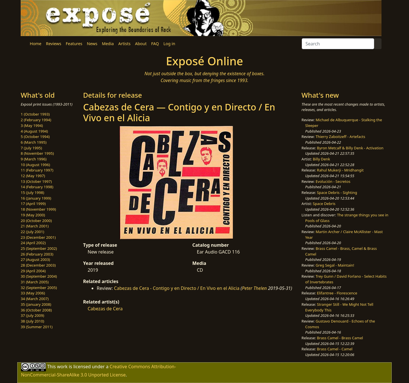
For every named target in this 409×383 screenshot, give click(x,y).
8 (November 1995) (37, 153)
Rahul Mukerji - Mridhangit (340, 170)
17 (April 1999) (33, 203)
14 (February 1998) (37, 186)
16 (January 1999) (36, 198)
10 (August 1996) (35, 164)
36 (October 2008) (36, 310)
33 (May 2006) (33, 293)
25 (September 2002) (39, 248)
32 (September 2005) (39, 287)
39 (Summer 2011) (36, 326)
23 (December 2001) (38, 237)
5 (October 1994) (35, 136)
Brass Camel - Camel (334, 348)
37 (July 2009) (32, 315)
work (62, 366)
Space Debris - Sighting (337, 192)
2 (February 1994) (36, 119)
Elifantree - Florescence (337, 293)
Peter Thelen (254, 288)
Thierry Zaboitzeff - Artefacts (340, 136)
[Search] (338, 43)
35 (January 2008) (36, 304)
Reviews (53, 43)
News (92, 43)
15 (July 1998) (32, 192)
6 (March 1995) (34, 142)
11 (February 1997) (37, 170)
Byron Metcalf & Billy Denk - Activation (350, 147)
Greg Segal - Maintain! (335, 265)
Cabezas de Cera (105, 308)
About (141, 43)
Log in (169, 43)
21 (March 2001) (35, 226)
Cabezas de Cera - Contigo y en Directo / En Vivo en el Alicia (177, 288)
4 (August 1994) (34, 131)
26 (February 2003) (37, 254)
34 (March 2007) (35, 298)
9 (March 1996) (34, 159)
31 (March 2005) (35, 281)
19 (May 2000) (33, 214)
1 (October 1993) (35, 114)
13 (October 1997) (36, 181)
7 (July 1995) (31, 147)
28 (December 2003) (38, 265)
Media (108, 43)
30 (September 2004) (39, 276)
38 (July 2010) (32, 321)
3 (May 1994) (32, 125)
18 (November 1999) (38, 209)
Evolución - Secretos (333, 181)
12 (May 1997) (33, 175)
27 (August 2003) (35, 259)
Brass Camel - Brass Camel (340, 337)
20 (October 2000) (36, 220)
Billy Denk (321, 159)
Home (35, 43)
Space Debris (324, 203)
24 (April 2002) (33, 242)
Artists (124, 43)
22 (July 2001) (32, 231)
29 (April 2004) (33, 270)
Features (74, 43)
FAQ (155, 43)
